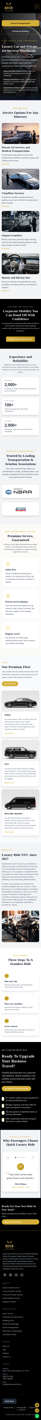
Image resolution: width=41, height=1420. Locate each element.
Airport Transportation (11, 1327)
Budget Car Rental (9, 1302)
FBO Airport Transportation (12, 1331)
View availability (10, 684)
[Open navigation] (37, 6)
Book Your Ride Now (13, 1222)
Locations (22, 1410)
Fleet (4, 1350)
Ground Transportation (20, 23)
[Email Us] (37, 1405)
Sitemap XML (21, 1407)
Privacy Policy (8, 1407)
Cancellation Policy (9, 1334)
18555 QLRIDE (8, 1379)
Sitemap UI (33, 1407)
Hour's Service (8, 1313)
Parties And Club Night (11, 1324)
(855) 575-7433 (8, 1376)
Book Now (5, 164)
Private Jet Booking (20, 31)
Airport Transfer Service (11, 1288)
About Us (6, 1346)
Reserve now (9, 733)
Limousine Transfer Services (13, 1295)
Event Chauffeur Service (11, 1298)
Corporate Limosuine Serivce (13, 1317)
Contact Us (6, 1357)
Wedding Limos (8, 1320)
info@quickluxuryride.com (12, 1384)
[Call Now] (37, 1410)
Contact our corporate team (20, 339)
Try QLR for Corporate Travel (16, 1088)
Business (6, 1353)
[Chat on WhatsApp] (37, 1416)
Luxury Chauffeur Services (12, 1291)
